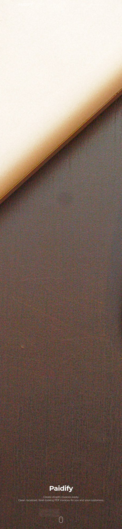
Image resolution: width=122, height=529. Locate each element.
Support (102, 5)
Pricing (84, 5)
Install (93, 5)
